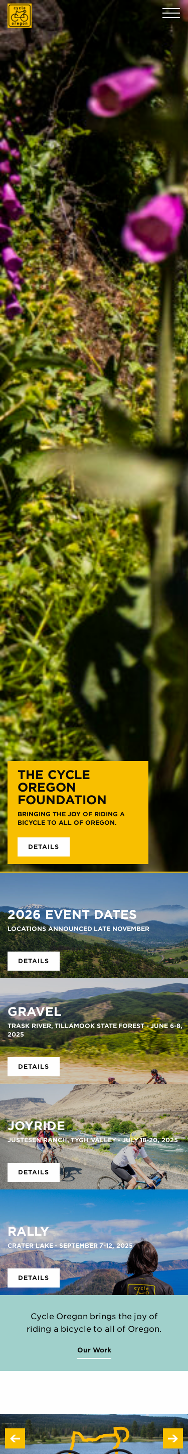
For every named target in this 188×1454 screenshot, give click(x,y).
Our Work (94, 1350)
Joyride (36, 1125)
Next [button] (173, 1438)
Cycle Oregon (20, 16)
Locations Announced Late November (78, 928)
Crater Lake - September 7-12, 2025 (70, 1245)
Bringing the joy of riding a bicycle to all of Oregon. (71, 818)
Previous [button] (15, 1438)
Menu (171, 13)
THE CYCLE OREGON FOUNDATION (62, 787)
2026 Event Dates (72, 914)
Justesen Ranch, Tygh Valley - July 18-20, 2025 (93, 1140)
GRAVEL (34, 1011)
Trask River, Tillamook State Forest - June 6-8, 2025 (95, 1030)
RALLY (28, 1231)
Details (43, 846)
